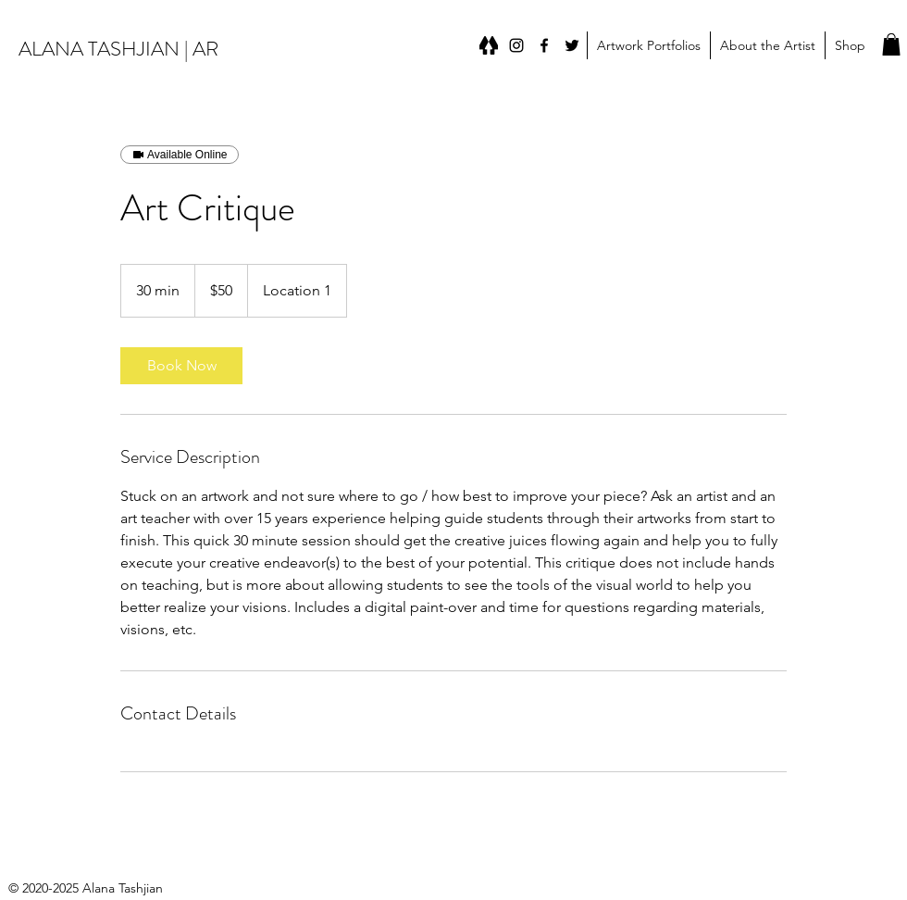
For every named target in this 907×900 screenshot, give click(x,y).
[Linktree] (488, 45)
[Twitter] (572, 45)
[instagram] (516, 45)
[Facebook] (544, 45)
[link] (181, 365)
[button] (648, 45)
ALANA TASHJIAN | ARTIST (136, 48)
